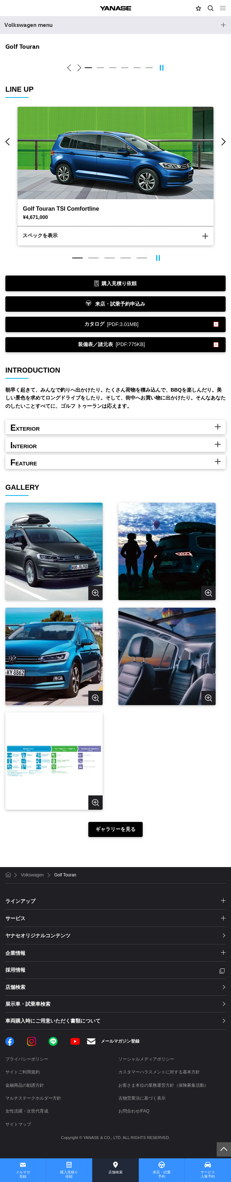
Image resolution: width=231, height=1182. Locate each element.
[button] (198, 8)
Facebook (9, 1041)
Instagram (31, 1041)
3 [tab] (112, 67)
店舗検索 (115, 1172)
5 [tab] (137, 67)
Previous (70, 67)
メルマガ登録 (23, 1174)
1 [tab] (88, 67)
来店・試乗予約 (162, 1174)
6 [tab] (149, 67)
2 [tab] (100, 67)
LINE (53, 1041)
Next (78, 67)
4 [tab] (124, 67)
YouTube (75, 1041)
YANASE (115, 8)
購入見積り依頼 (69, 1174)
